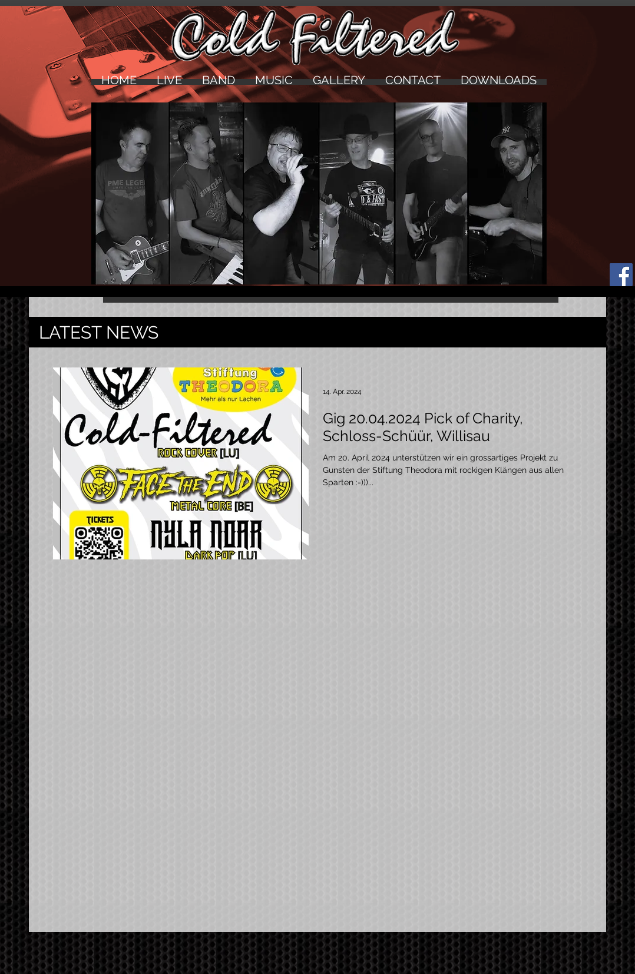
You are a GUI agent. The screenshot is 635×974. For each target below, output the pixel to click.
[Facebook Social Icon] (621, 274)
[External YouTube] (317, 705)
